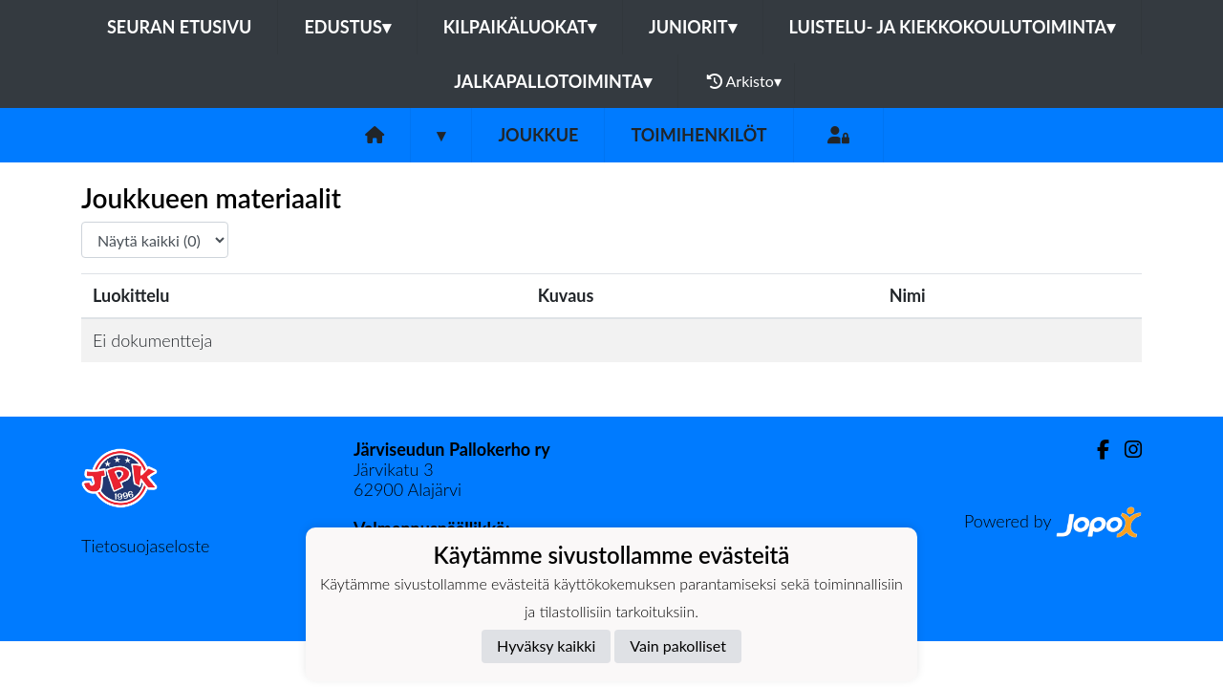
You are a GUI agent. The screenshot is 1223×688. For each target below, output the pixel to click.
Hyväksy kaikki (546, 645)
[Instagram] (1125, 450)
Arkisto (744, 81)
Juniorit (693, 26)
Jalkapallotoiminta (553, 81)
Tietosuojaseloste (145, 545)
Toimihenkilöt (698, 134)
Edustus (347, 26)
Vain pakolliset (678, 645)
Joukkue (538, 134)
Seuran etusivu (179, 26)
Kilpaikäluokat (519, 26)
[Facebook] (1095, 450)
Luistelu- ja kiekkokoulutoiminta (952, 26)
